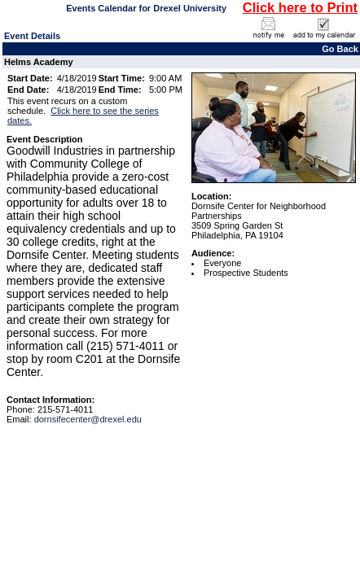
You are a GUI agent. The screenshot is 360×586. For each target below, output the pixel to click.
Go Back (340, 49)
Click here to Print (300, 7)
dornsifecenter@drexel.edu (88, 419)
